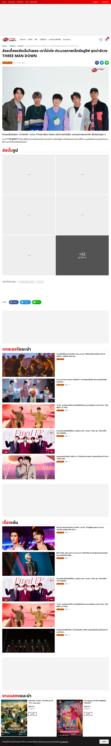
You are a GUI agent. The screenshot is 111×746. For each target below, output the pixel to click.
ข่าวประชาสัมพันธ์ (55, 39)
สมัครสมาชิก (105, 2)
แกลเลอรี (20, 46)
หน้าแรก (4, 2)
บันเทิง (30, 39)
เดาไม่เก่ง (40, 282)
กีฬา (36, 39)
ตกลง (104, 741)
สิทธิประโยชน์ (33, 2)
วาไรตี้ (26, 2)
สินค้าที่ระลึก (20, 2)
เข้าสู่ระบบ (95, 2)
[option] (28, 718)
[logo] (9, 39)
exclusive (12, 46)
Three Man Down (26, 282)
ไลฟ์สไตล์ (43, 39)
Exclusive (66, 39)
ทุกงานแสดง (11, 2)
